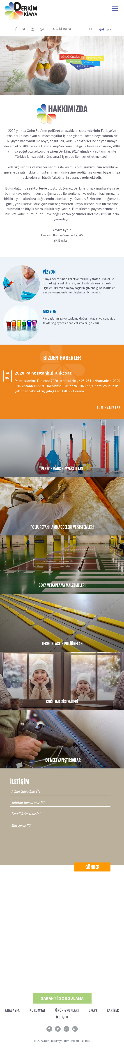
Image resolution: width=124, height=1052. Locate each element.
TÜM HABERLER (109, 407)
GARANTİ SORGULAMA (62, 998)
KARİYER (113, 1010)
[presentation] (44, 850)
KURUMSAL (38, 1010)
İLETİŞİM (62, 1017)
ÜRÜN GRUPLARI (67, 1010)
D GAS (93, 1010)
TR (105, 29)
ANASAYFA (12, 1010)
